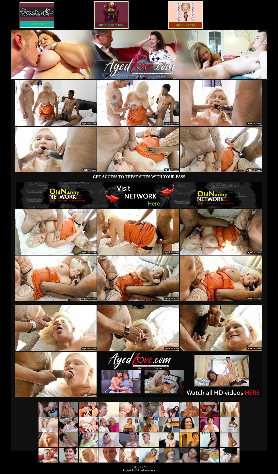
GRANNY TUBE (36, 24)
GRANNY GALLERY (111, 25)
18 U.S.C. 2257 (139, 467)
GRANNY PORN (185, 25)
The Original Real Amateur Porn (139, 195)
